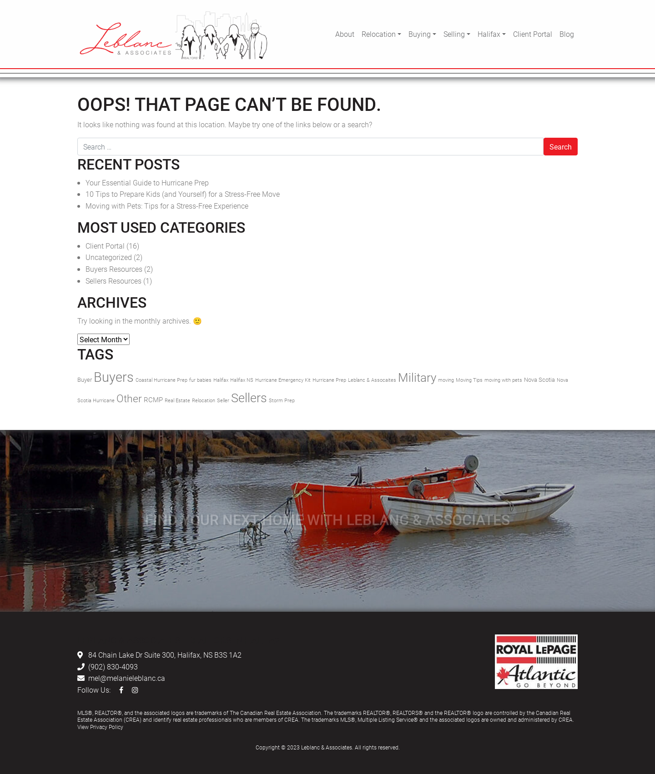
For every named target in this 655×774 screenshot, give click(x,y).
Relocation (379, 34)
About (344, 34)
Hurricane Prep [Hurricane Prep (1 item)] (329, 380)
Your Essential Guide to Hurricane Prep (147, 182)
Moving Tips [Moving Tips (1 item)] (469, 380)
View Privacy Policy (100, 726)
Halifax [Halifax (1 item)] (220, 380)
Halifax (489, 34)
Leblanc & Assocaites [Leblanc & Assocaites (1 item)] (372, 380)
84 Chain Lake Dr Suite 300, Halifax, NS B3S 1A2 (165, 654)
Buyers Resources (114, 269)
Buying (419, 34)
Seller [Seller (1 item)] (223, 400)
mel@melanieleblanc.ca (126, 678)
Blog (566, 34)
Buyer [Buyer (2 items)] (84, 379)
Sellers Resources (113, 280)
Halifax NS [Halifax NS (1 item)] (241, 380)
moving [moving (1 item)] (446, 380)
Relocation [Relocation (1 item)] (203, 400)
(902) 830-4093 (113, 666)
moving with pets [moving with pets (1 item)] (503, 380)
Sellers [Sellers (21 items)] (249, 397)
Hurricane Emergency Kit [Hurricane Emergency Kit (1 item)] (283, 380)
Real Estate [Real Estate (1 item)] (177, 400)
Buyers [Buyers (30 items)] (114, 376)
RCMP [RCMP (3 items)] (153, 399)
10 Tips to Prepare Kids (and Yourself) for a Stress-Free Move (183, 194)
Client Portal (532, 34)
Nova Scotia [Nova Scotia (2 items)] (539, 379)
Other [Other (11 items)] (129, 398)
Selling (454, 34)
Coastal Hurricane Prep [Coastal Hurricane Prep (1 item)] (161, 380)
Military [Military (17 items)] (417, 377)
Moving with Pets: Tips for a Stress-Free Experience (167, 205)
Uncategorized (109, 257)
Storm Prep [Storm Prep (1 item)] (282, 400)
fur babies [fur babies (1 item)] (200, 380)
